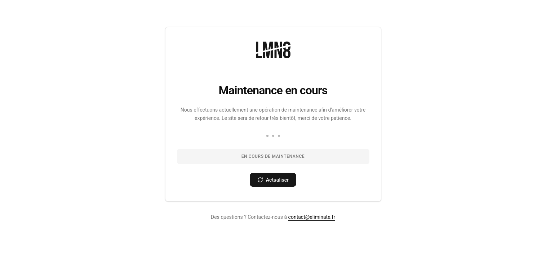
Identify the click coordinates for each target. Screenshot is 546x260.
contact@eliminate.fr (311, 217)
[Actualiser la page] (273, 180)
